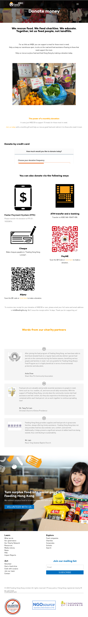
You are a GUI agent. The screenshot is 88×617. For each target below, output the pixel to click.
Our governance (10, 540)
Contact (7, 573)
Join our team (9, 571)
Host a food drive (10, 566)
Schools (49, 545)
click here (69, 260)
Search (48, 548)
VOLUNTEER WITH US (19, 506)
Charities (49, 540)
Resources (8, 545)
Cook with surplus (11, 568)
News (6, 550)
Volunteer (7, 564)
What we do (8, 538)
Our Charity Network (12, 543)
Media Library (9, 548)
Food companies (52, 538)
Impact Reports (10, 555)
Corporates (50, 543)
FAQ (5, 553)
